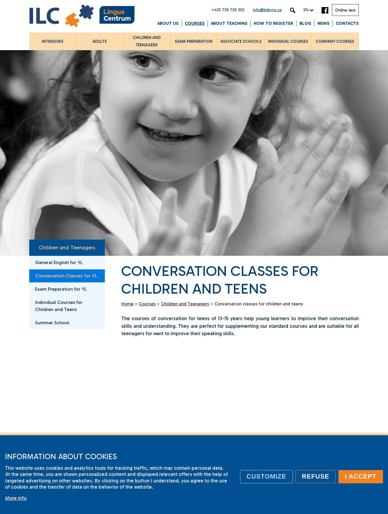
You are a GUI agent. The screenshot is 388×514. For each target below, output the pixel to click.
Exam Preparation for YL (61, 289)
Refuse (315, 476)
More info (16, 498)
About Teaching (229, 23)
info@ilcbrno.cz (267, 9)
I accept (360, 476)
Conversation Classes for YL (66, 276)
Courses (195, 23)
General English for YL (59, 262)
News (323, 23)
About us (168, 23)
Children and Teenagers (67, 247)
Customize (266, 476)
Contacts (347, 23)
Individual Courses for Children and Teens (59, 305)
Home (127, 304)
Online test (345, 10)
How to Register (273, 23)
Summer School (52, 322)
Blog (305, 23)
